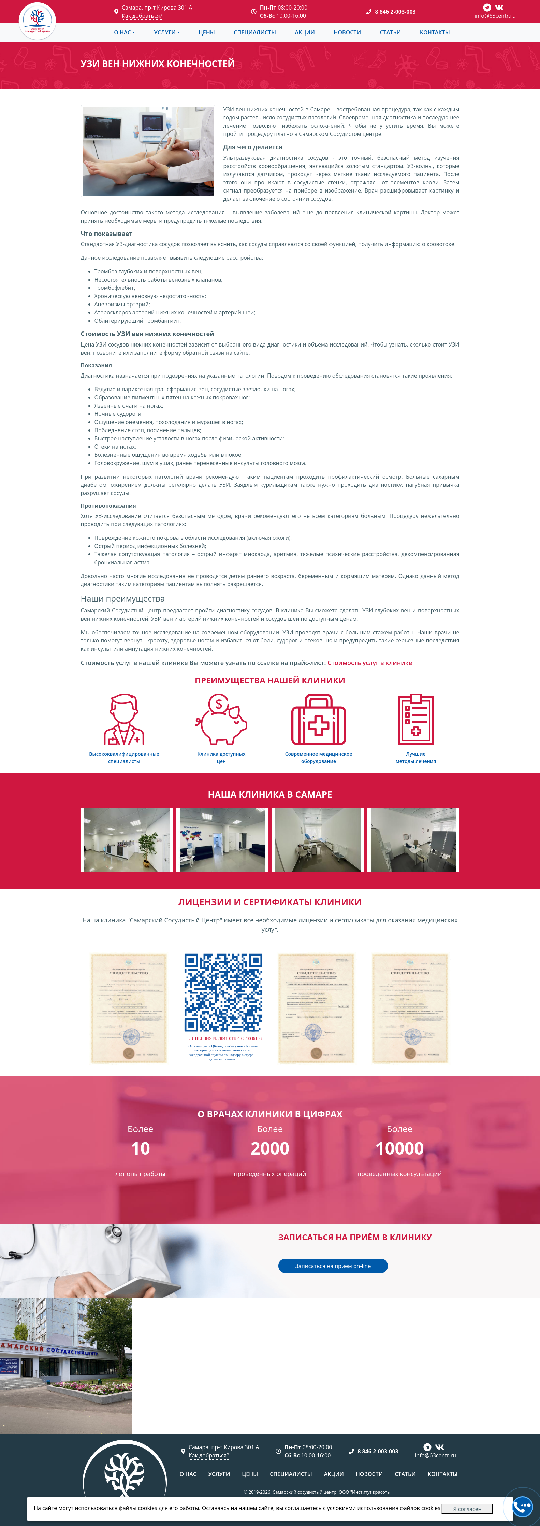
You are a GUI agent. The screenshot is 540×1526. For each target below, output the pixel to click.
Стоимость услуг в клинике (369, 663)
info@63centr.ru (495, 15)
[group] (127, 840)
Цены (207, 32)
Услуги (165, 32)
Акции (305, 32)
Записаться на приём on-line (333, 1266)
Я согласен (467, 1509)
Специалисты (255, 32)
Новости (347, 32)
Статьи (390, 32)
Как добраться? (142, 15)
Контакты (435, 32)
